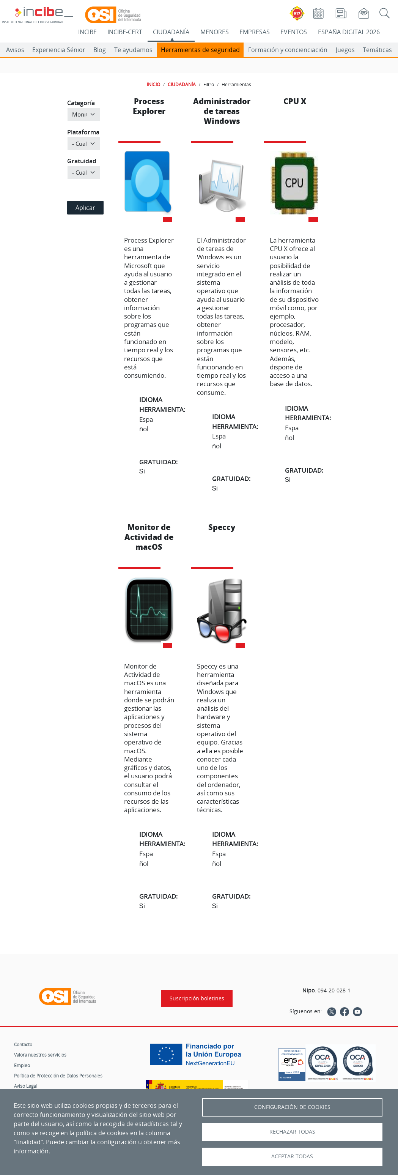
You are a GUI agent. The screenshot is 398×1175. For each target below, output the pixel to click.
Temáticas (377, 50)
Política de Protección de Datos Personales (58, 1075)
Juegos (345, 50)
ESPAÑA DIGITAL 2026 (349, 32)
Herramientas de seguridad (200, 50)
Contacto (23, 1044)
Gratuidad (81, 161)
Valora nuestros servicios (40, 1055)
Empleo (22, 1065)
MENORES (214, 32)
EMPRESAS (254, 32)
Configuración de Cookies (292, 1107)
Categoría (81, 103)
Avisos (15, 50)
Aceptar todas (292, 1156)
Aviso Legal (25, 1086)
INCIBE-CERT (124, 32)
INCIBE (87, 32)
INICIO (153, 84)
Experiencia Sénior (58, 50)
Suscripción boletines (197, 998)
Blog (99, 50)
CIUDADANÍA (171, 32)
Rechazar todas (292, 1131)
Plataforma (83, 132)
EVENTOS (293, 32)
